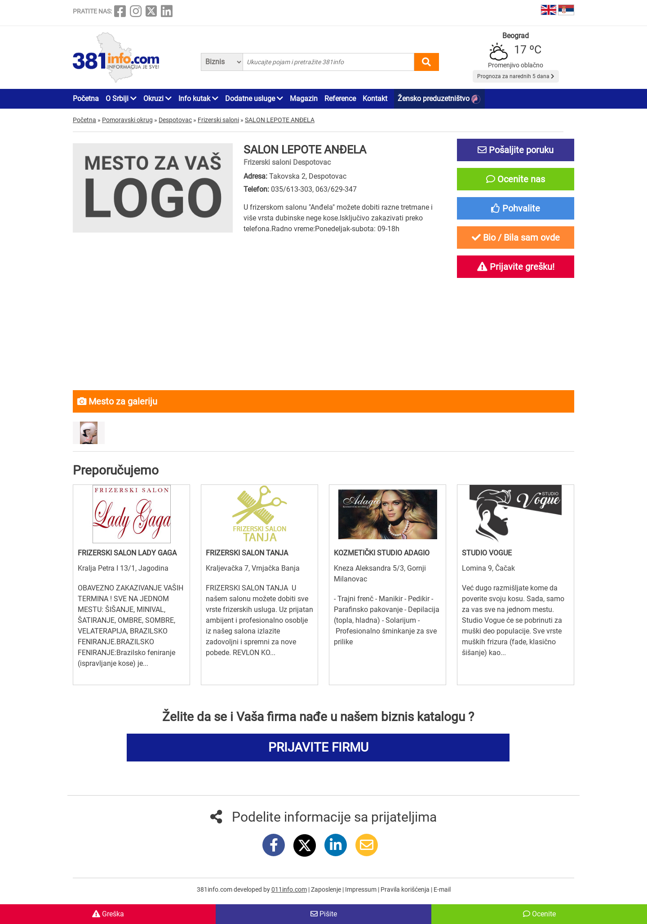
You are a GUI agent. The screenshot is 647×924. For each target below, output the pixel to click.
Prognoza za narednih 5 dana (515, 76)
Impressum (361, 889)
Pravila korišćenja (406, 889)
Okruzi (157, 98)
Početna (86, 98)
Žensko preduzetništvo (439, 99)
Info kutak (198, 98)
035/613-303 (291, 189)
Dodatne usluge (254, 98)
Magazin (304, 98)
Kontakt (375, 98)
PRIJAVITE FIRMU (318, 747)
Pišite (323, 914)
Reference (340, 98)
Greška (108, 914)
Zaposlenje (326, 889)
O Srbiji (121, 98)
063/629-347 (336, 189)
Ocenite (539, 914)
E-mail (442, 889)
